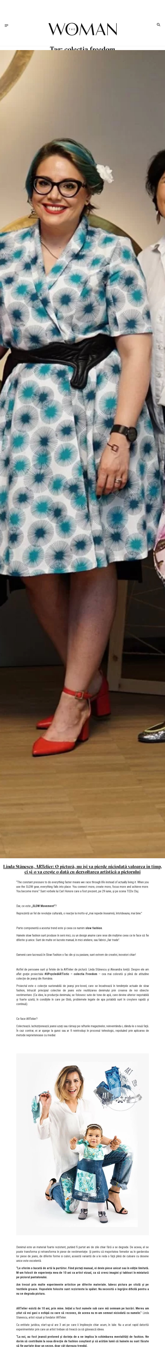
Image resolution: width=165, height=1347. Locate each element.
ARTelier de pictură (75, 969)
